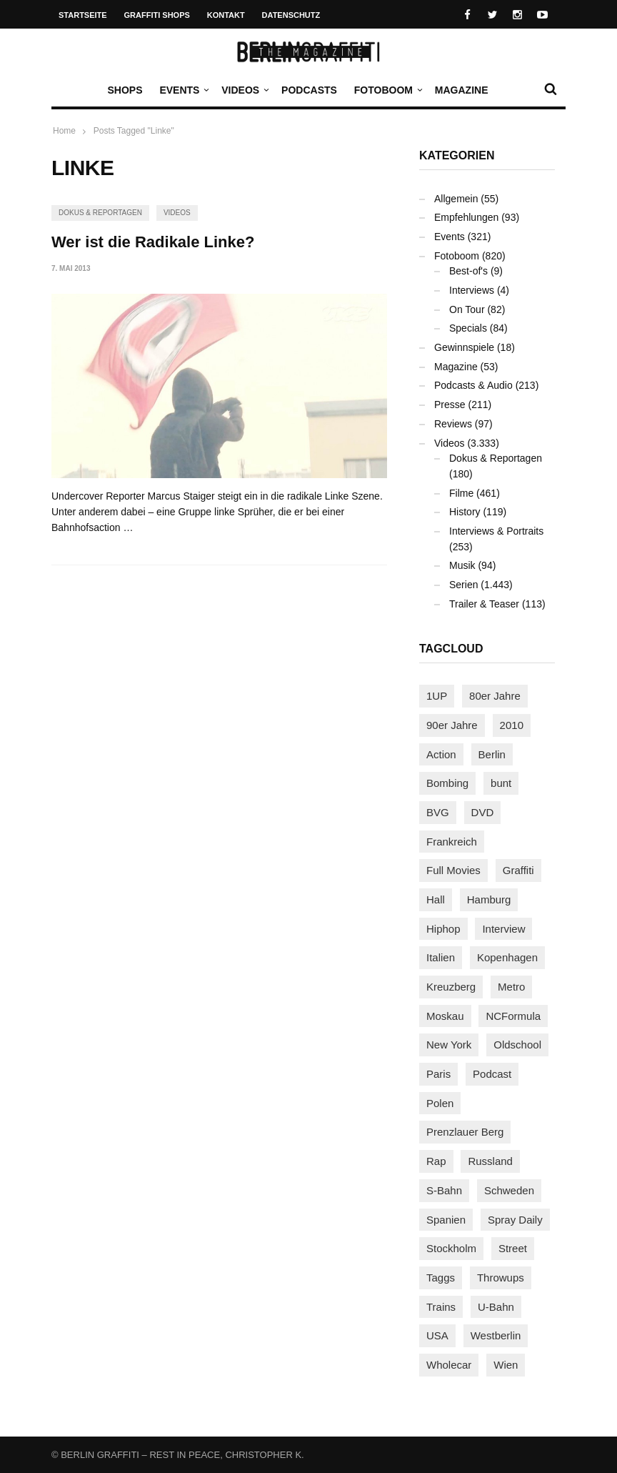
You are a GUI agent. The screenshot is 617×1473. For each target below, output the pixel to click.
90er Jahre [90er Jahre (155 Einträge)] (452, 725)
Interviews (471, 290)
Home (64, 131)
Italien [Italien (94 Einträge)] (440, 957)
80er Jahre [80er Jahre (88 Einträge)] (495, 696)
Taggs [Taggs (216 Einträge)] (440, 1277)
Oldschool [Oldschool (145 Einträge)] (517, 1044)
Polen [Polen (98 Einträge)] (439, 1103)
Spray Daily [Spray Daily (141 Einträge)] (515, 1220)
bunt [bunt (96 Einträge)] (501, 783)
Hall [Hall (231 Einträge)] (435, 899)
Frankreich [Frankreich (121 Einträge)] (451, 841)
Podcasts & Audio (473, 385)
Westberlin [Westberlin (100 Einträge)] (496, 1335)
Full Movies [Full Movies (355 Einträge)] (453, 870)
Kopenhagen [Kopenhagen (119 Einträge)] (507, 957)
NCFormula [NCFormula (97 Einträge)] (513, 1016)
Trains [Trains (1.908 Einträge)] (441, 1307)
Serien (463, 584)
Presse (450, 404)
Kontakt (226, 15)
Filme (461, 493)
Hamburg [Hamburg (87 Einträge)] (489, 899)
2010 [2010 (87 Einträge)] (511, 725)
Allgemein (456, 198)
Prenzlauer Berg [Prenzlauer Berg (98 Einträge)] (464, 1132)
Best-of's (468, 271)
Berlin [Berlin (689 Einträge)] (492, 754)
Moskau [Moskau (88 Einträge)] (445, 1016)
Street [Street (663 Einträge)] (512, 1248)
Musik (462, 565)
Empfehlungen (466, 217)
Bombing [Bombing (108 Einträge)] (447, 783)
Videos (243, 90)
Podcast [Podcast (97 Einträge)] (492, 1074)
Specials (468, 328)
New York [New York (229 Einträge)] (448, 1044)
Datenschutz (291, 15)
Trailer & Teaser (484, 604)
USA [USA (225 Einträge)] (437, 1335)
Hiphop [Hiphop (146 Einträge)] (443, 929)
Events (182, 90)
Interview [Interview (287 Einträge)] (503, 929)
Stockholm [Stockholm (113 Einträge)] (451, 1248)
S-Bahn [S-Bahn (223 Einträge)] (444, 1190)
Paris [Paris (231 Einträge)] (438, 1074)
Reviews (453, 424)
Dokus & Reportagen (100, 213)
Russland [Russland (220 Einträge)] (490, 1161)
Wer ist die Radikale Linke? (152, 242)
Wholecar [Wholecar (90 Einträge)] (448, 1365)
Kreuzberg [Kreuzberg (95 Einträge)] (451, 987)
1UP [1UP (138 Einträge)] (436, 696)
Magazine (461, 90)
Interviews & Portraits (496, 531)
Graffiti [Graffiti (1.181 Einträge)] (518, 870)
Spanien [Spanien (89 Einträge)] (446, 1220)
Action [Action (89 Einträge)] (441, 754)
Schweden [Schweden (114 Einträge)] (509, 1190)
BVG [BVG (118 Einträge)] (437, 812)
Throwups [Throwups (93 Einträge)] (500, 1277)
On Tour (467, 309)
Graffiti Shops (157, 15)
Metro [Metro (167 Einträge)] (511, 987)
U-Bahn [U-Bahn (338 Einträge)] (496, 1307)
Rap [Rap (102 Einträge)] (436, 1161)
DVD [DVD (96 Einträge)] (482, 812)
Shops (124, 90)
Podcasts (309, 90)
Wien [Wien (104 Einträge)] (505, 1365)
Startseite (83, 15)
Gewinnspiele (464, 347)
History (465, 511)
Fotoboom (387, 90)
